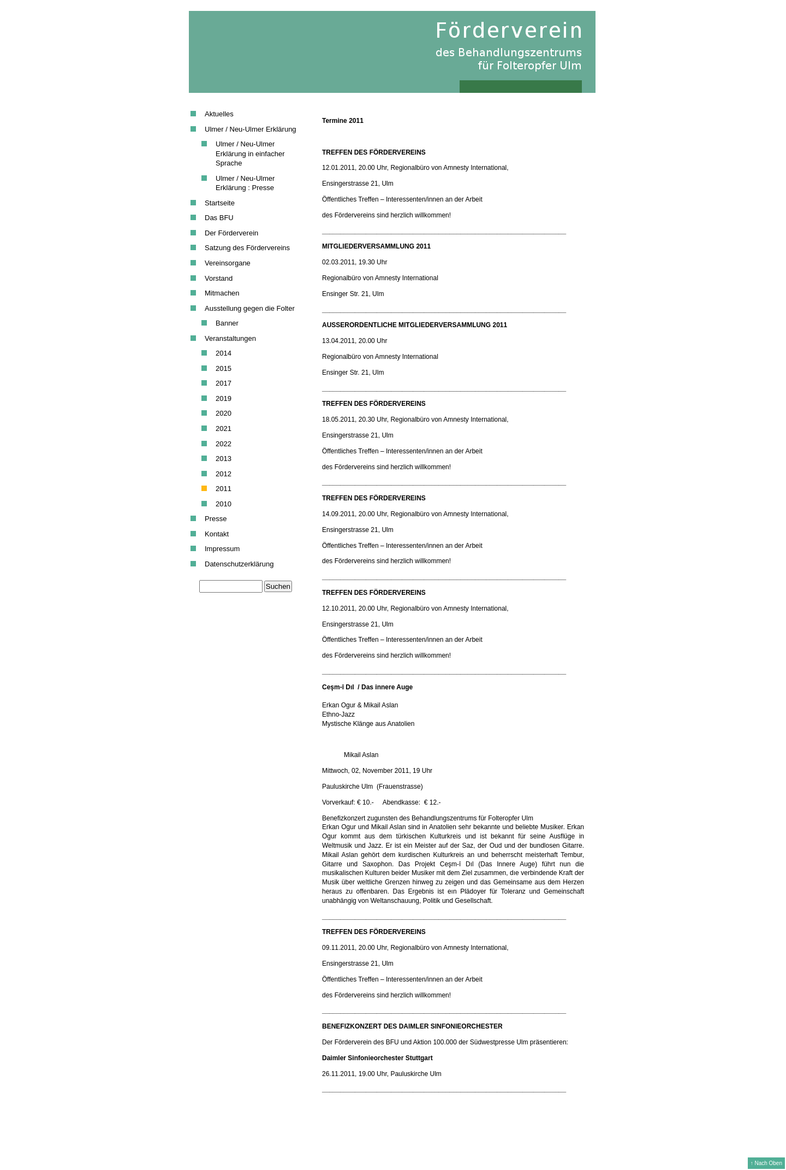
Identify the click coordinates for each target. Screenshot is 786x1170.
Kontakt (217, 534)
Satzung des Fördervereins (247, 248)
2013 (223, 458)
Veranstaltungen (230, 338)
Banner (227, 323)
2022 (223, 444)
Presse (216, 519)
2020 (223, 413)
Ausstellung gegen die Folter (250, 308)
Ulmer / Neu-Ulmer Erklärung (250, 129)
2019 (223, 398)
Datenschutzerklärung (239, 564)
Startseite (220, 203)
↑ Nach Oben (766, 1163)
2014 (223, 353)
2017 (223, 383)
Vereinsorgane (228, 263)
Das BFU (219, 218)
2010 (223, 504)
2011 (223, 488)
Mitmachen (222, 293)
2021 (223, 428)
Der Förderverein (231, 233)
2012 (223, 474)
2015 (223, 368)
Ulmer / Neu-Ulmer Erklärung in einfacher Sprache (250, 153)
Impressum (222, 549)
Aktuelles (219, 114)
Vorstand (219, 278)
